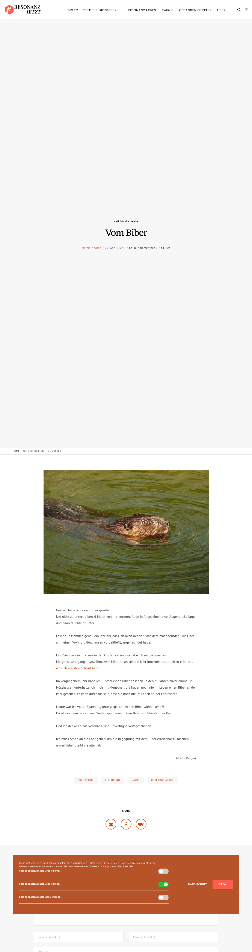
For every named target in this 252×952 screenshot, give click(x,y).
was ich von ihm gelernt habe (77, 668)
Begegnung (112, 780)
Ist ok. (222, 884)
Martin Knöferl (92, 256)
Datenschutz (197, 884)
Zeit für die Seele (126, 221)
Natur (136, 780)
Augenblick (86, 780)
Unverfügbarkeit (162, 780)
